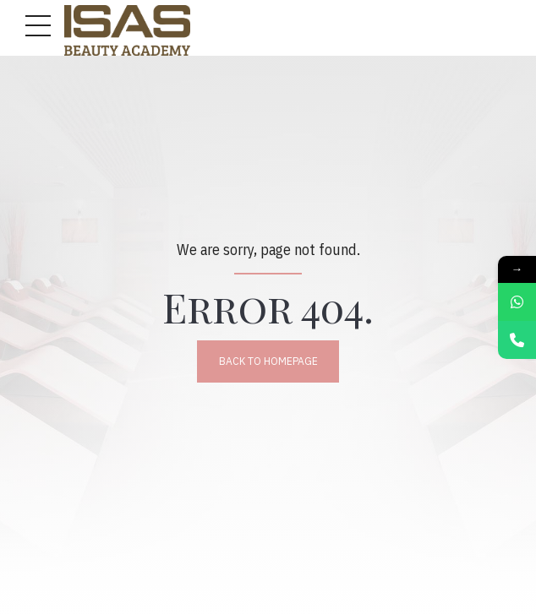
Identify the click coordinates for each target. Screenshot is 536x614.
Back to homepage (268, 361)
